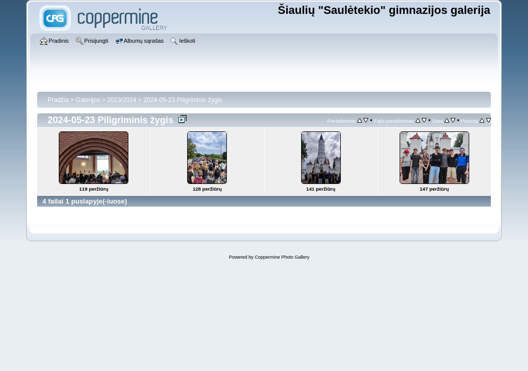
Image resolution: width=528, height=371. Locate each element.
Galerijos (88, 100)
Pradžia (58, 100)
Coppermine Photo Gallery (282, 257)
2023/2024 (122, 100)
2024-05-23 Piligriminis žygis (182, 100)
